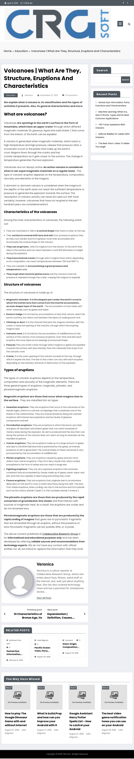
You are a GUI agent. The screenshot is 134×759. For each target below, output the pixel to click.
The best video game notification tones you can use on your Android (114, 720)
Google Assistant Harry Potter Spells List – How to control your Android (81, 722)
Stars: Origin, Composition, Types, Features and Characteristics (71, 646)
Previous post (34, 610)
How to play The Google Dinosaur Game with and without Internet (16, 720)
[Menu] (120, 23)
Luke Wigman (42, 641)
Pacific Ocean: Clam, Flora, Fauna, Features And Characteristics (44, 650)
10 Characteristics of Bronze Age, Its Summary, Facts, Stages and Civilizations (25, 616)
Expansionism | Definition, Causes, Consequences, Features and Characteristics (64, 616)
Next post (52, 610)
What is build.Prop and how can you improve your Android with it (49, 720)
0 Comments (71, 96)
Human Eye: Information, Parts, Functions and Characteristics (16, 653)
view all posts (44, 598)
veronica (29, 96)
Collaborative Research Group (60, 534)
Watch (9, 688)
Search (102, 71)
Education (10, 96)
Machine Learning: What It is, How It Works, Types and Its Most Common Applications (112, 115)
